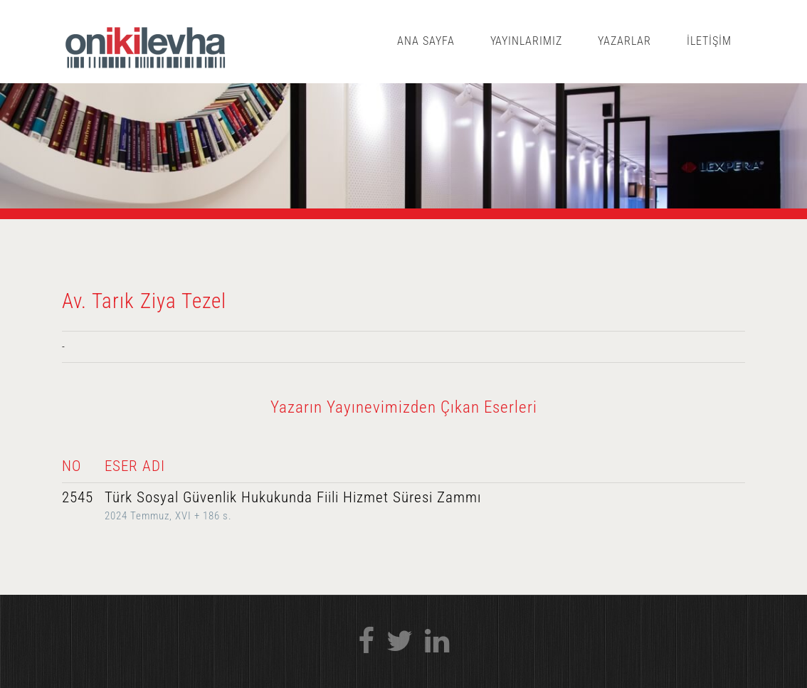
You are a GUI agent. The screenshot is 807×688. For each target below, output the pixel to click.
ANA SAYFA (426, 41)
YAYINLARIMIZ (526, 41)
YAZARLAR (624, 41)
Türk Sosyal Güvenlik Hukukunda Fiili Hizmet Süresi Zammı (293, 497)
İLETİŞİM (709, 41)
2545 (77, 497)
